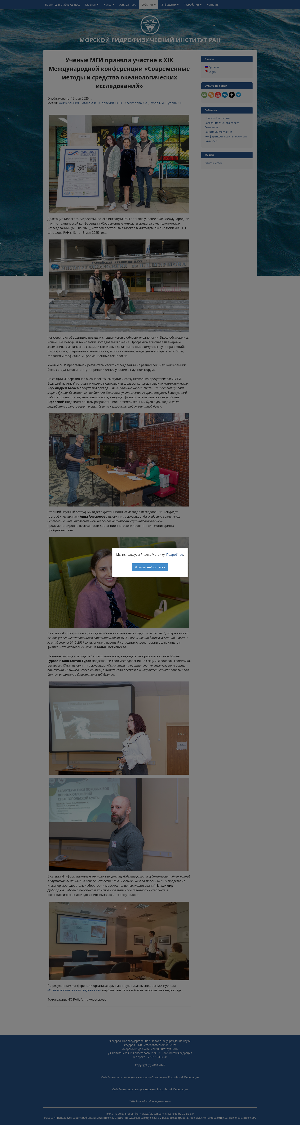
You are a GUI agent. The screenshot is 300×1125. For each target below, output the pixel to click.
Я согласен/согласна (150, 567)
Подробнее (174, 554)
